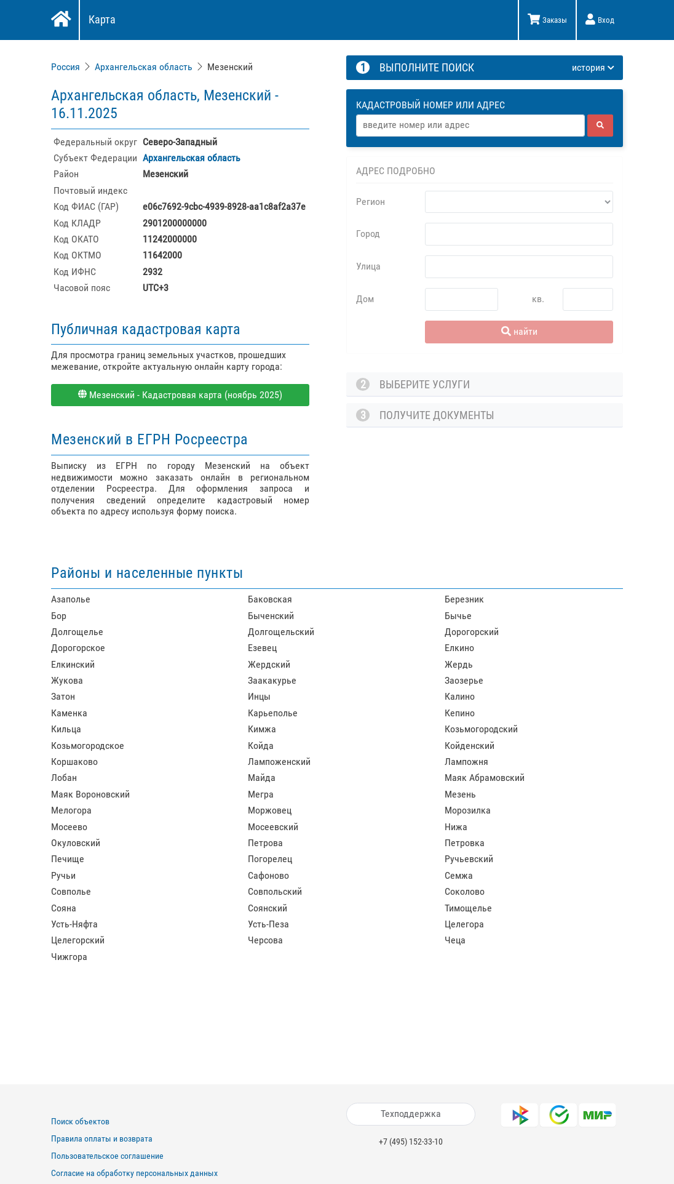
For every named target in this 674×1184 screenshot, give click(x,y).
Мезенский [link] (230, 67)
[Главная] (60, 20)
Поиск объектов (80, 1121)
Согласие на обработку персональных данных (134, 1173)
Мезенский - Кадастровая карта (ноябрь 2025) (180, 395)
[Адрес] (470, 125)
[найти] (600, 125)
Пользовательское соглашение (107, 1156)
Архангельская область (143, 67)
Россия (65, 67)
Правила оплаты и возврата (102, 1138)
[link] (66, 67)
